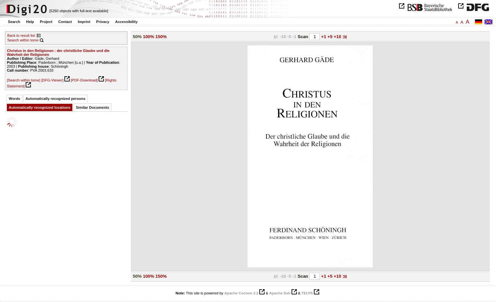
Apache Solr (280, 293)
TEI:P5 (307, 293)
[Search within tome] (23, 80)
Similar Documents (92, 107)
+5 (330, 36)
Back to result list (21, 35)
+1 (324, 36)
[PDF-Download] (84, 80)
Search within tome (22, 40)
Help (30, 22)
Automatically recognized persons (55, 99)
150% (161, 36)
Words (14, 99)
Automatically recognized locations (40, 107)
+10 (338, 36)
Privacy (102, 22)
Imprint (84, 22)
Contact (65, 22)
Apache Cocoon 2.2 (241, 293)
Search (14, 22)
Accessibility (126, 22)
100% (148, 36)
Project (46, 22)
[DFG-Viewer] (52, 80)
